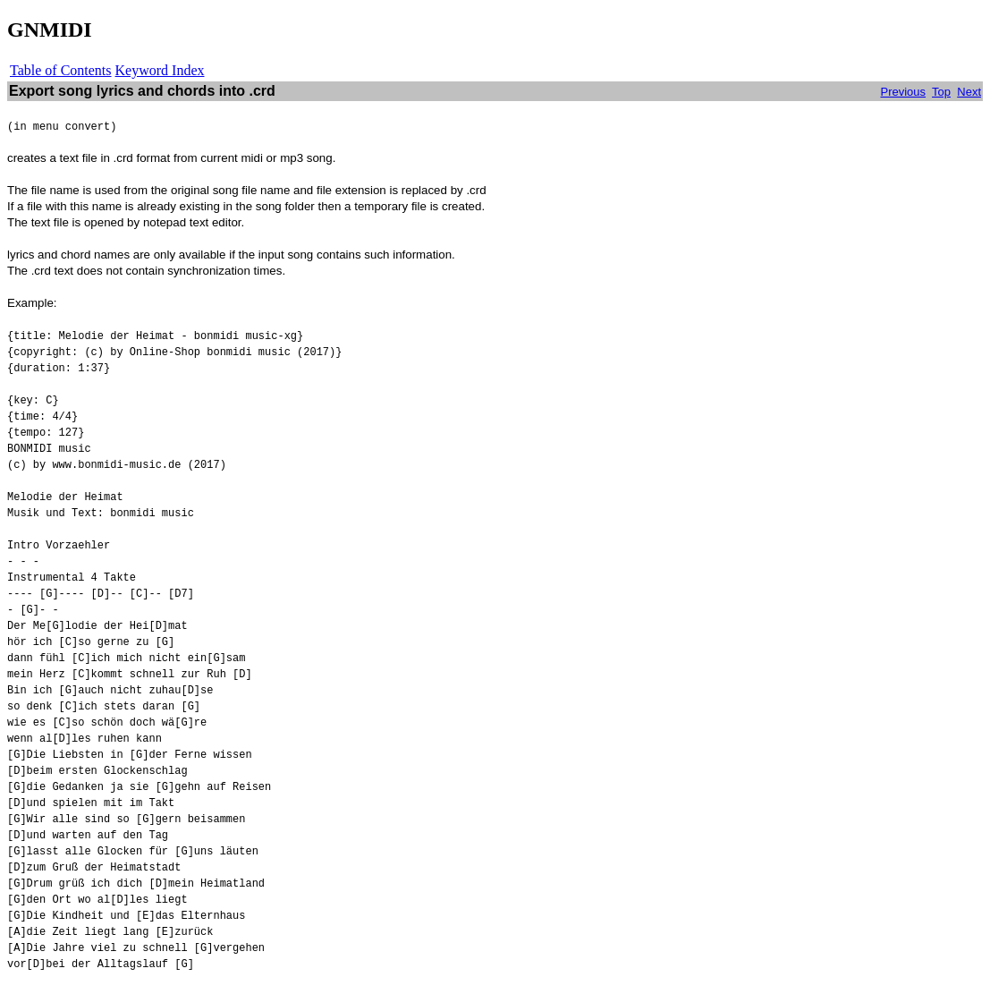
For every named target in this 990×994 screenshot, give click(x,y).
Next (969, 91)
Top (941, 91)
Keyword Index (160, 70)
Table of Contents (61, 70)
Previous (903, 91)
